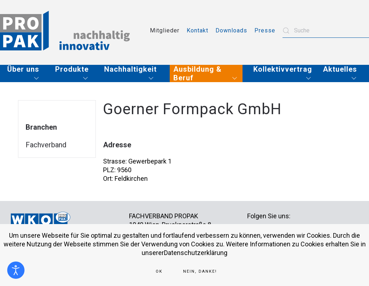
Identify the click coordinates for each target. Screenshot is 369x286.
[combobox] (326, 30)
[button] (25, 73)
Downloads (231, 30)
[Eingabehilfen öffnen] (16, 270)
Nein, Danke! (200, 271)
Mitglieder (164, 30)
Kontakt (197, 30)
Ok (159, 271)
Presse (264, 30)
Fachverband (46, 144)
